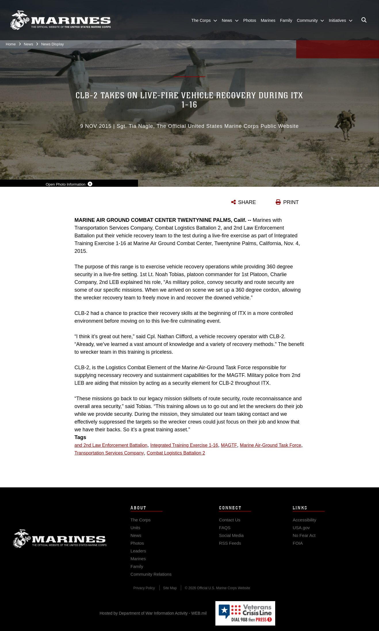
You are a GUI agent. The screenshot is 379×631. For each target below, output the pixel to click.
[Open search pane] (364, 20)
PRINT (291, 202)
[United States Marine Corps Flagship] (60, 20)
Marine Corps (60, 542)
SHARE (247, 202)
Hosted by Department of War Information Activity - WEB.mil (153, 613)
